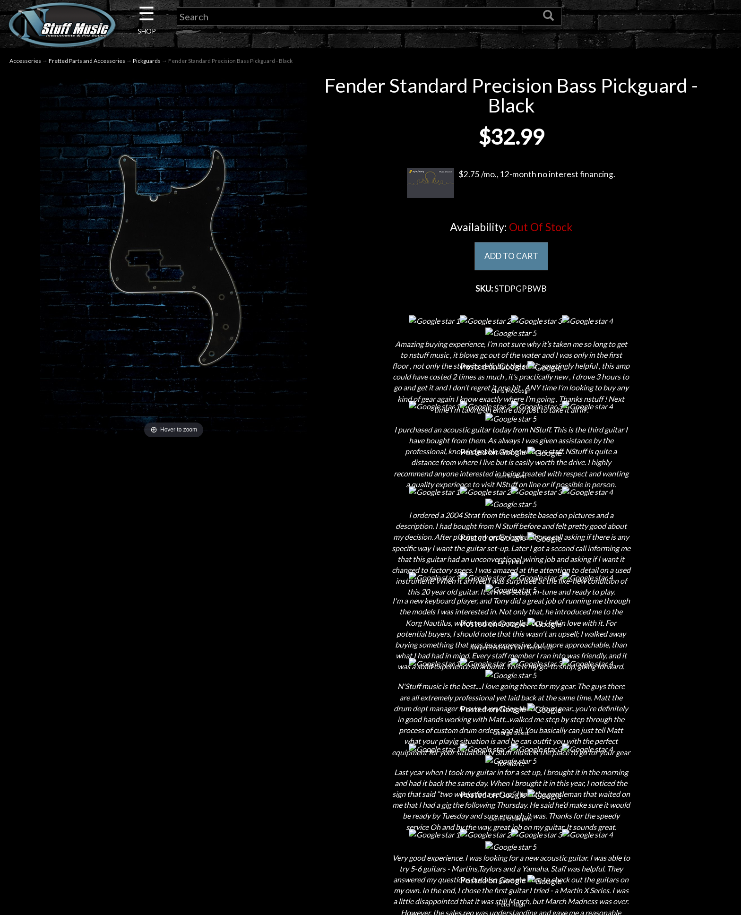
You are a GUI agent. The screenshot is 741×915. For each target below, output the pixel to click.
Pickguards (147, 60)
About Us (186, 760)
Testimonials (370, 842)
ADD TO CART (511, 256)
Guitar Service (186, 876)
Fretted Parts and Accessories (87, 60)
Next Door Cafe (186, 809)
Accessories (25, 60)
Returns (371, 793)
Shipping (370, 776)
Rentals (186, 842)
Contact (186, 776)
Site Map (371, 859)
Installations (186, 859)
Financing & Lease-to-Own (370, 760)
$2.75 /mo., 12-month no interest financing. (511, 183)
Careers (186, 793)
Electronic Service (186, 892)
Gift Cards (370, 826)
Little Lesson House (186, 826)
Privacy (370, 809)
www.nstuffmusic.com (564, 826)
